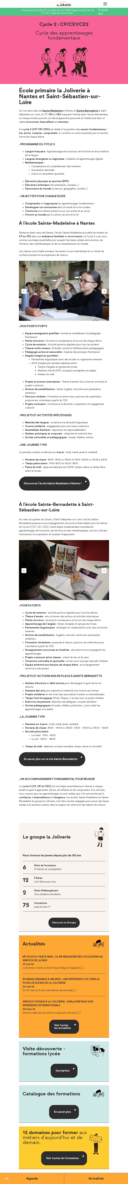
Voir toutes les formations (62, 1158)
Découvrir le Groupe (64, 922)
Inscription (62, 1070)
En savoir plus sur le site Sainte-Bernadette (50, 759)
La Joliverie (64, 4)
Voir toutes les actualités (62, 1027)
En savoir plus (103, 11)
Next (104, 291)
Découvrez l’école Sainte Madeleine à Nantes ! (53, 483)
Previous (23, 291)
